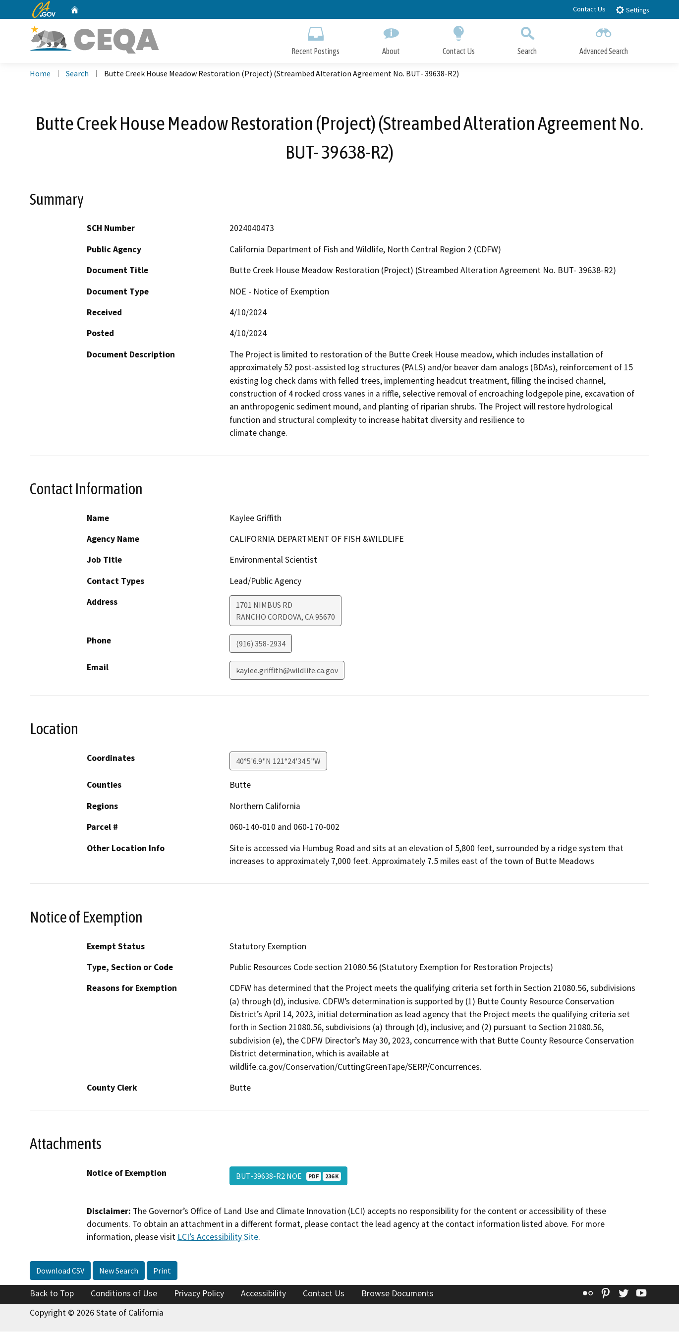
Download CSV (60, 1272)
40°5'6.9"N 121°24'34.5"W (278, 762)
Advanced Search (604, 38)
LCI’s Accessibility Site (217, 1238)
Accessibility (263, 1294)
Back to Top (52, 1294)
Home (40, 75)
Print (162, 1272)
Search (527, 38)
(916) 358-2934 (260, 645)
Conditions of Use (124, 1294)
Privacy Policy (199, 1294)
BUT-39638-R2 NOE (288, 1177)
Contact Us (589, 8)
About (391, 38)
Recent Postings (315, 38)
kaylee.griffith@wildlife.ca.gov (287, 672)
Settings (632, 9)
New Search (118, 1272)
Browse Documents (397, 1294)
